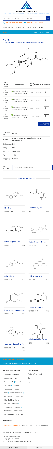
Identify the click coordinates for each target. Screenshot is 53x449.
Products (8, 27)
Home (35, 32)
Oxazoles (7, 404)
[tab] (11, 425)
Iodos (6, 393)
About (40, 28)
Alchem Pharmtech (35, 374)
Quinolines (18, 411)
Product (42, 32)
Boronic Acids (9, 382)
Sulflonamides (9, 414)
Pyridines (17, 407)
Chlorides (7, 386)
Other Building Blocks (11, 400)
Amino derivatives (10, 378)
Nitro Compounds (15, 393)
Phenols (15, 404)
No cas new (8, 396)
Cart (29, 378)
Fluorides (15, 386)
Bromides (18, 382)
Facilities (31, 28)
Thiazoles (19, 414)
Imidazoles (8, 389)
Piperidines (8, 407)
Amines (16, 375)
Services (20, 27)
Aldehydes (7, 375)
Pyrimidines (8, 411)
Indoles (16, 389)
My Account (32, 382)
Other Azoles (18, 396)
